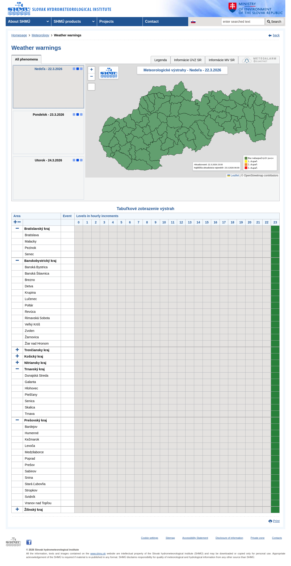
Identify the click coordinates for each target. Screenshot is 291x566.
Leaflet (233, 175)
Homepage (19, 35)
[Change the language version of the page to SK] (193, 21)
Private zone (257, 537)
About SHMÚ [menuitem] (19, 21)
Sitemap (170, 537)
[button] (91, 70)
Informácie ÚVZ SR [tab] (188, 60)
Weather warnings (67, 35)
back (276, 35)
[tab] (259, 60)
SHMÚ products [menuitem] (67, 21)
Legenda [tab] (160, 60)
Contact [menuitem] (152, 21)
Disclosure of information (229, 537)
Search (276, 21)
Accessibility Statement (195, 537)
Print (276, 521)
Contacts (277, 537)
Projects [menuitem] (106, 21)
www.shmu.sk (97, 553)
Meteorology (40, 35)
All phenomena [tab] (26, 59)
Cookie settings (149, 537)
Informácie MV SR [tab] (222, 60)
